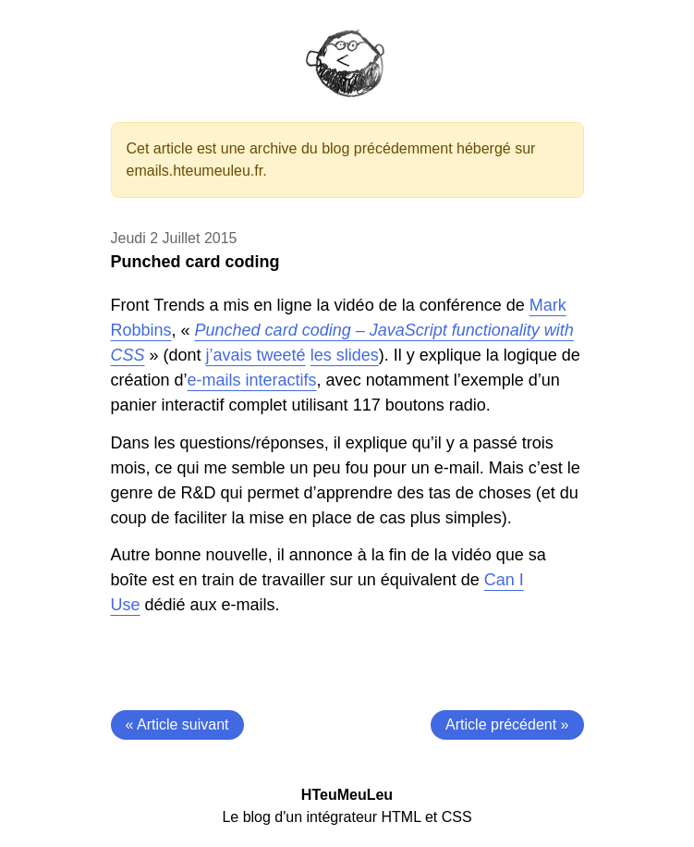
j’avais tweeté (256, 355)
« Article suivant (177, 724)
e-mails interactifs (252, 380)
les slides (344, 355)
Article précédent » (506, 724)
